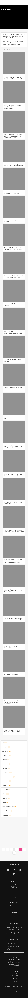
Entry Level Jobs (14, 976)
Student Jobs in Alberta (14, 926)
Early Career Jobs (14, 975)
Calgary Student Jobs (14, 961)
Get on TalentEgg (14, 905)
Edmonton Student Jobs (14, 962)
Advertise (14, 906)
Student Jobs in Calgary (14, 943)
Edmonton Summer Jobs (14, 964)
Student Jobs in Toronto (14, 942)
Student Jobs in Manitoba (14, 929)
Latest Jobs (14, 887)
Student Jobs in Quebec (14, 932)
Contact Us (11, 991)
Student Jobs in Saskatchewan (14, 934)
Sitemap (17, 991)
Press (14, 918)
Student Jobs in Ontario (14, 930)
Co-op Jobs (14, 973)
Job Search (14, 886)
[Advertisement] (14, 833)
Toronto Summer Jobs (14, 959)
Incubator (14, 897)
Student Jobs (14, 980)
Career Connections (15, 43)
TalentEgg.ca (14, 864)
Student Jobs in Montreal (14, 948)
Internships (14, 978)
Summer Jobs (14, 981)
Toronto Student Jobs (14, 957)
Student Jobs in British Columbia (14, 927)
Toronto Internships (14, 965)
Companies (14, 884)
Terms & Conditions (14, 993)
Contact (14, 916)
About (14, 915)
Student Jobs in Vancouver (14, 949)
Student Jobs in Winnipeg (14, 946)
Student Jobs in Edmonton (13, 945)
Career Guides (14, 895)
